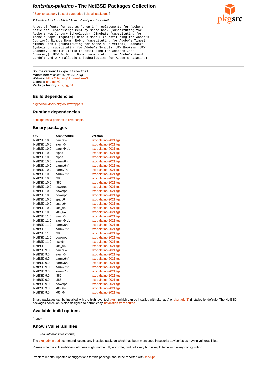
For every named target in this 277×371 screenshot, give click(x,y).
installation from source (119, 312)
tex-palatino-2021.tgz (106, 149)
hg (66, 94)
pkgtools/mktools (44, 113)
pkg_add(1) (181, 308)
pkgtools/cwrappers (70, 113)
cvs (60, 94)
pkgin (113, 308)
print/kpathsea (42, 129)
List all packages (97, 13)
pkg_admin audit (50, 349)
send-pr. (150, 366)
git (71, 94)
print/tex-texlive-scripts (68, 129)
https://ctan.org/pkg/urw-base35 (67, 87)
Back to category (45, 13)
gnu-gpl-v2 (53, 90)
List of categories (71, 13)
